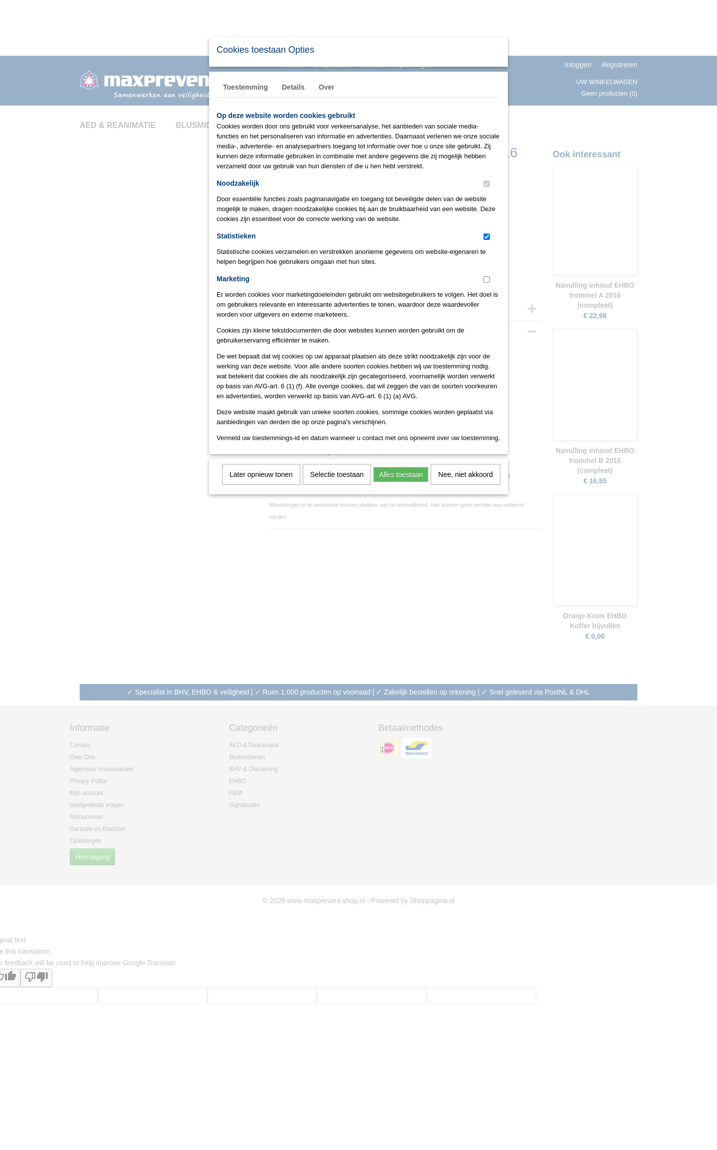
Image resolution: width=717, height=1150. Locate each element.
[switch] (486, 184)
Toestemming (245, 87)
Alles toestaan (401, 474)
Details (293, 87)
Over (327, 87)
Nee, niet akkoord (465, 474)
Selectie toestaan (336, 474)
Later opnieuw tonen (261, 474)
